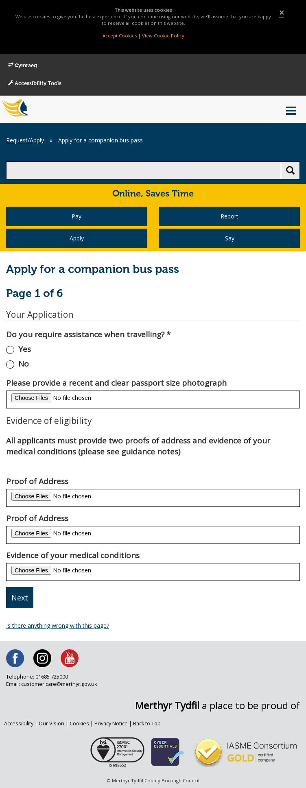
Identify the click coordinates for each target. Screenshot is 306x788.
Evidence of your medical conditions (73, 555)
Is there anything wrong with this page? (57, 625)
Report (229, 216)
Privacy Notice (111, 723)
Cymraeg (22, 65)
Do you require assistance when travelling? (88, 334)
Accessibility (18, 723)
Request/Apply (25, 140)
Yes (24, 349)
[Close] (281, 13)
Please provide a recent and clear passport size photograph (116, 383)
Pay (76, 216)
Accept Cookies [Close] (120, 36)
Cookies (79, 723)
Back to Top (147, 723)
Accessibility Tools (34, 83)
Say (229, 238)
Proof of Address (37, 481)
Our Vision (51, 723)
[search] (143, 170)
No (23, 363)
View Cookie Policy (163, 36)
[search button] (290, 170)
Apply (77, 238)
